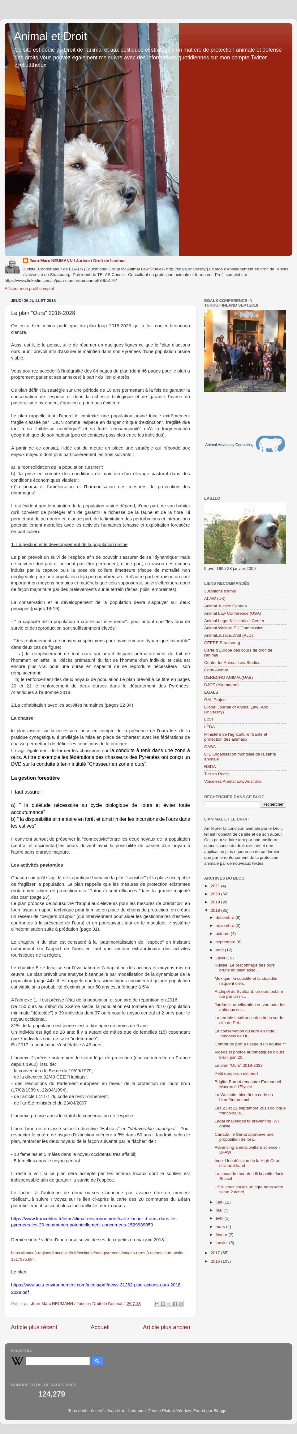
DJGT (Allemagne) (221, 685)
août (220, 950)
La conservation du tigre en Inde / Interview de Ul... (246, 1033)
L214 (208, 719)
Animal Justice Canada (225, 606)
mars (221, 1226)
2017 (216, 1253)
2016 (216, 1261)
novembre (225, 925)
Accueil (100, 1327)
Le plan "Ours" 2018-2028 (239, 1065)
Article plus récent (34, 1327)
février (222, 1234)
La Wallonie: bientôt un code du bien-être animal (244, 1097)
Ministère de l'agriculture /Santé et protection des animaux (235, 737)
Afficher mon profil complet (29, 288)
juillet (221, 958)
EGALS (211, 692)
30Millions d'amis (220, 591)
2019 (216, 902)
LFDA (209, 727)
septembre (226, 942)
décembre (225, 917)
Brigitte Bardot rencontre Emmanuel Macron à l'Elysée (248, 1084)
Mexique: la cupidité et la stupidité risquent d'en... (246, 981)
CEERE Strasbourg (222, 642)
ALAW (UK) (215, 598)
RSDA (210, 766)
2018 (216, 910)
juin (219, 1202)
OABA (210, 746)
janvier (222, 1242)
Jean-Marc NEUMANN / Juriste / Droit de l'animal (77, 260)
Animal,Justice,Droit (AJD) (228, 635)
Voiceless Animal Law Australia (232, 781)
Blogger (220, 1410)
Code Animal (216, 670)
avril (220, 1218)
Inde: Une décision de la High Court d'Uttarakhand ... (248, 1163)
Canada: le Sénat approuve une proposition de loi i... (244, 1137)
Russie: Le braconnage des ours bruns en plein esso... (245, 967)
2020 (216, 894)
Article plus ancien (166, 1327)
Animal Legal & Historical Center (234, 620)
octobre (223, 933)
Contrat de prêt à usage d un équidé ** (250, 1044)
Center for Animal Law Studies (232, 662)
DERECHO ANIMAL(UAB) (228, 677)
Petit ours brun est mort (236, 1073)
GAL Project (215, 699)
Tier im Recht (216, 774)
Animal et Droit (50, 36)
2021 (216, 886)
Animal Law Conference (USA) (232, 613)
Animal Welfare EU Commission (234, 628)
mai (220, 1210)
